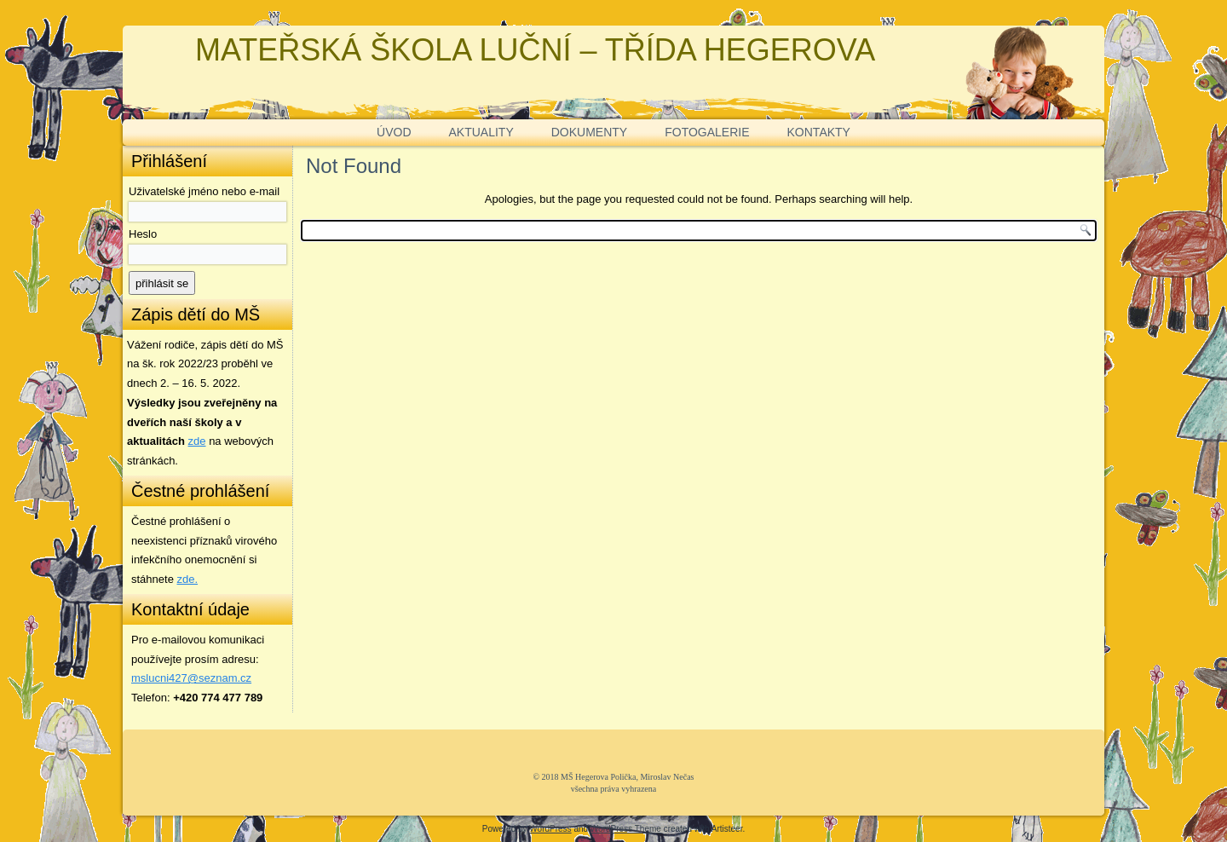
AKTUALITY (481, 132)
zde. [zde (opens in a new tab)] (188, 579)
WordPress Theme (625, 828)
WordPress (550, 828)
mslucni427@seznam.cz (191, 678)
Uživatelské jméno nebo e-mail (204, 191)
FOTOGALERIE (707, 132)
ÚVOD (394, 132)
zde (197, 441)
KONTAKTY (818, 132)
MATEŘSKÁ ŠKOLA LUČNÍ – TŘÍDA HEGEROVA (535, 49)
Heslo (143, 234)
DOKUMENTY (589, 132)
